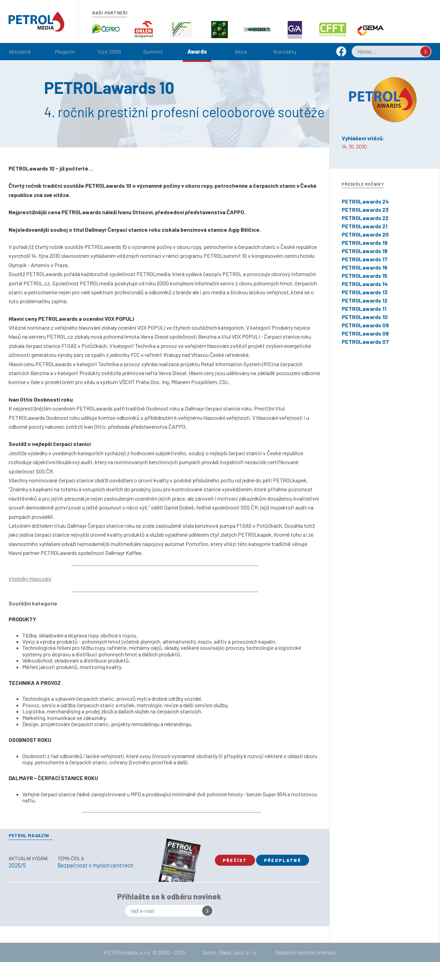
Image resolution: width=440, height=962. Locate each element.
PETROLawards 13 (364, 292)
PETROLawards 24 (365, 201)
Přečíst (235, 860)
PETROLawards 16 (364, 267)
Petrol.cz (36, 22)
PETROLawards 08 (365, 333)
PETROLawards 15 (364, 275)
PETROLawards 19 (364, 242)
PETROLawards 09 (365, 325)
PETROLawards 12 (364, 300)
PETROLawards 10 (365, 317)
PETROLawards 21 (364, 226)
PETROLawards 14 (365, 284)
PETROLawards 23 (365, 209)
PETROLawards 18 (364, 251)
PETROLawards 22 (365, 218)
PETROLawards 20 (365, 234)
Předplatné (282, 860)
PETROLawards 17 (364, 259)
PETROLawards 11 (364, 308)
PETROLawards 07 (365, 341)
